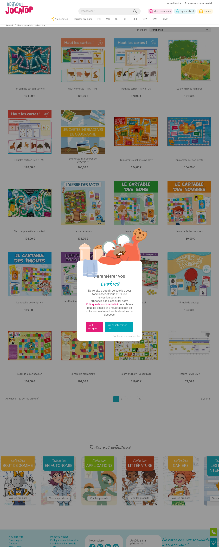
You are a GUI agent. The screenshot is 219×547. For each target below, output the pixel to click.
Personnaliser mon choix (117, 300)
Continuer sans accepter (126, 309)
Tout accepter (92, 300)
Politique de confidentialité (102, 277)
